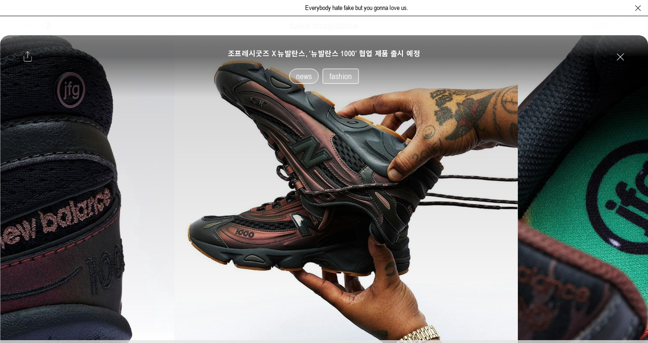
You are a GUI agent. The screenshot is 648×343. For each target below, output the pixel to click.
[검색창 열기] (623, 26)
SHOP (600, 25)
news (304, 76)
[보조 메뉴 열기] (27, 26)
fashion (340, 76)
